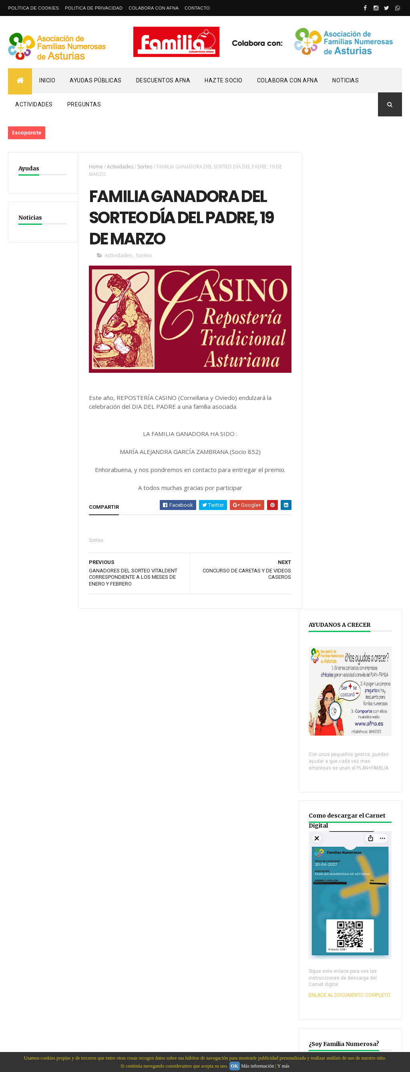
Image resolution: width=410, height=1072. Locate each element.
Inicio (47, 80)
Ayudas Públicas (96, 80)
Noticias (345, 80)
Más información (257, 1066)
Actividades (34, 104)
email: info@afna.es (31, 1050)
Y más (283, 1066)
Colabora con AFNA (154, 8)
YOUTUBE (329, 851)
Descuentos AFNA (163, 80)
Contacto (197, 8)
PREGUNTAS (84, 104)
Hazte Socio (224, 80)
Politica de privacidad (94, 8)
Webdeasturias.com (68, 1012)
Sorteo (144, 166)
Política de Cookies (33, 8)
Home (95, 166)
